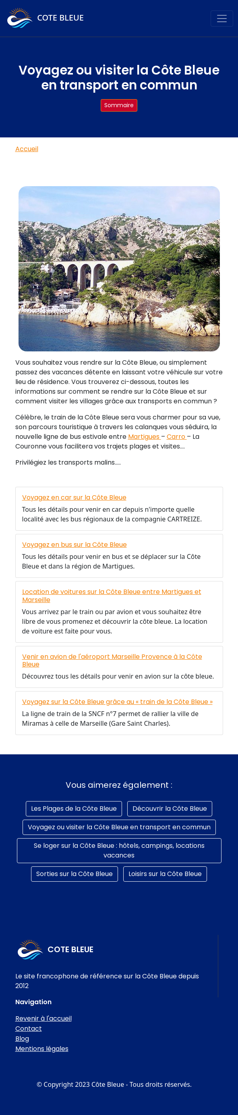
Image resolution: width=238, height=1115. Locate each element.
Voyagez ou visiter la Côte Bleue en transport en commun (119, 827)
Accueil (26, 149)
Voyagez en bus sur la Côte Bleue (74, 544)
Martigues (144, 436)
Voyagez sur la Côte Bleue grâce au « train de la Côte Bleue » (117, 701)
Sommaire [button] (119, 105)
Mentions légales (41, 1048)
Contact (28, 1028)
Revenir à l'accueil (43, 1018)
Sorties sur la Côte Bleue (74, 873)
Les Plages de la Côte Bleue (74, 808)
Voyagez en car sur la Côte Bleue (74, 497)
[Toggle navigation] (222, 18)
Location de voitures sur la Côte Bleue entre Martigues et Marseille (111, 595)
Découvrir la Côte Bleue (169, 808)
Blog (22, 1038)
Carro (177, 436)
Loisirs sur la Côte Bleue (165, 873)
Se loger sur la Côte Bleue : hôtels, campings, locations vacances (119, 850)
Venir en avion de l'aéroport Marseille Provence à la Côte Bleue (112, 660)
